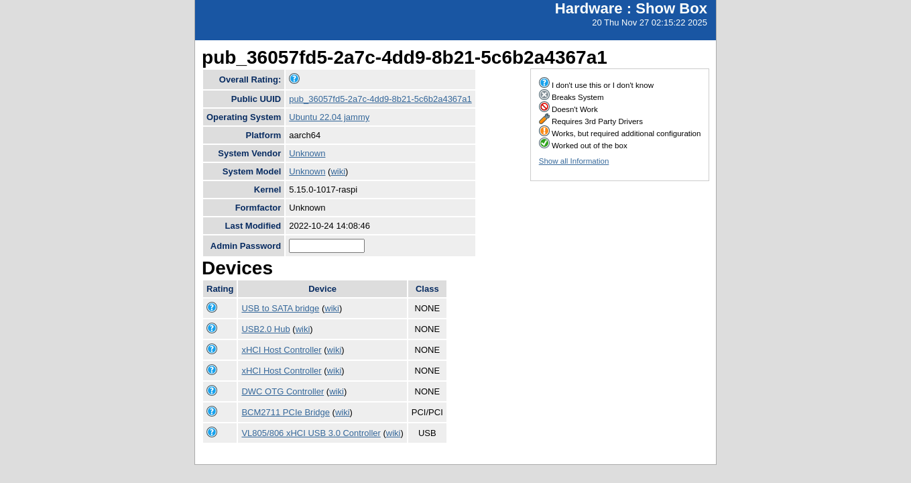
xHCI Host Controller (281, 350)
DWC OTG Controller (282, 391)
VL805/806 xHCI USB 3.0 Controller (310, 433)
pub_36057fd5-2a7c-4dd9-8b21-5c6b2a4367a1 (380, 99)
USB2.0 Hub (265, 329)
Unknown (307, 153)
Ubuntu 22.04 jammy (329, 117)
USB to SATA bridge (280, 308)
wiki (337, 171)
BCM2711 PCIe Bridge (285, 412)
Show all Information (574, 161)
